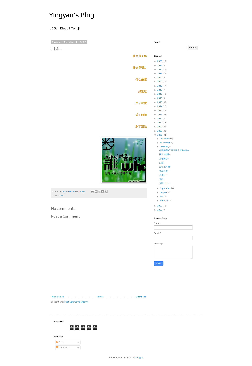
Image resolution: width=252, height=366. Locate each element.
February (164, 200)
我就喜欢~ (164, 171)
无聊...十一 (164, 183)
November (165, 142)
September (165, 188)
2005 (160, 210)
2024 (160, 65)
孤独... (162, 179)
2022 (160, 73)
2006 (160, 206)
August (163, 192)
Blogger (139, 357)
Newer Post (58, 297)
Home (100, 297)
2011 (160, 118)
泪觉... (162, 162)
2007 (160, 135)
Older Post (141, 297)
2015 (160, 102)
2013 (160, 110)
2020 (160, 81)
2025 (160, 61)
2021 (160, 77)
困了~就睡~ (164, 154)
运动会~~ (163, 175)
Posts (60, 342)
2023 (160, 69)
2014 (160, 106)
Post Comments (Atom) (76, 302)
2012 (160, 114)
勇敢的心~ (164, 158)
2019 (160, 86)
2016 (160, 98)
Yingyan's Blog (71, 15)
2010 (160, 122)
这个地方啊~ (165, 166)
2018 (160, 90)
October (164, 146)
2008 (160, 131)
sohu (61, 196)
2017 (160, 94)
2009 (160, 127)
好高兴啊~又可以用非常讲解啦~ (174, 150)
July (162, 196)
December (165, 138)
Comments (63, 347)
